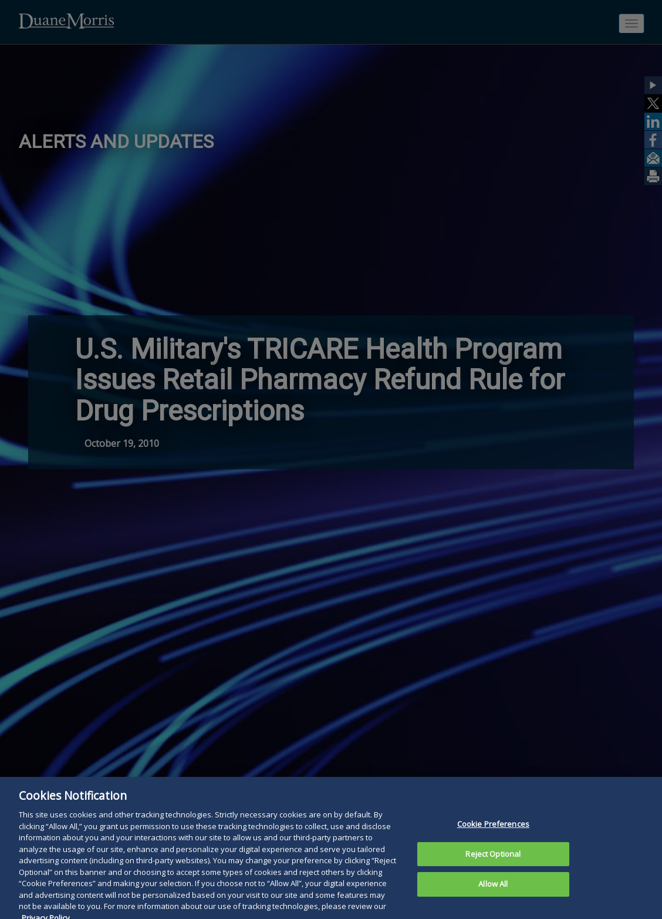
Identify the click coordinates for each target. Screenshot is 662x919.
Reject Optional (493, 860)
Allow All (493, 891)
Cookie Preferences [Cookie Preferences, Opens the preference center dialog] (493, 830)
